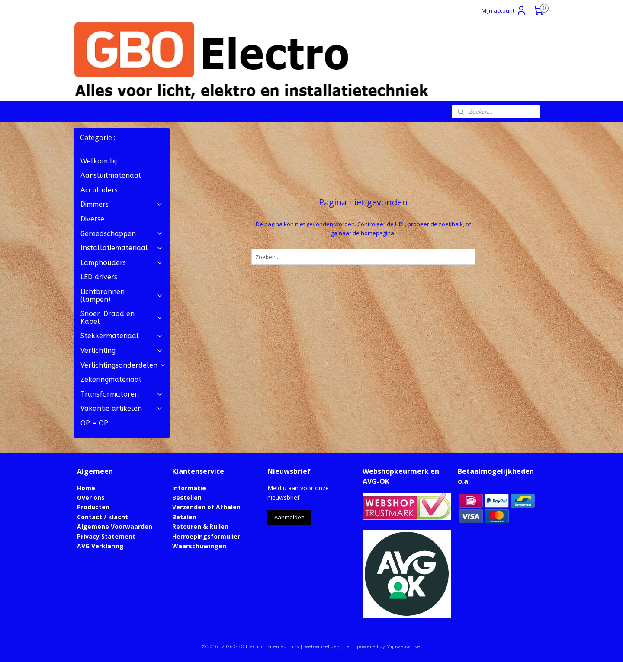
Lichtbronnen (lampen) (121, 296)
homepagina (377, 233)
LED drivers (98, 277)
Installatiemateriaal (121, 248)
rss (295, 646)
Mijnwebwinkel (403, 646)
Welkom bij (98, 161)
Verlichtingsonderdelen (123, 365)
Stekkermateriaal (121, 336)
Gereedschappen (121, 234)
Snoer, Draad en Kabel (121, 318)
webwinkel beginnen (328, 646)
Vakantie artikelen (121, 408)
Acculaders (99, 190)
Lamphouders (121, 263)
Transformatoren (121, 394)
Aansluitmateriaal (110, 175)
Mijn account (504, 10)
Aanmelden (289, 517)
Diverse (92, 219)
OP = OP (94, 423)
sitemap (277, 646)
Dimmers (121, 204)
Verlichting (121, 350)
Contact (89, 517)
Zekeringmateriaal (110, 379)
